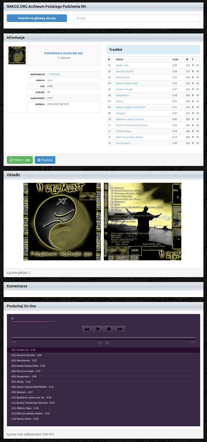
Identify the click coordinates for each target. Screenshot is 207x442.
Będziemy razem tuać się (130, 119)
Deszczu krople (124, 89)
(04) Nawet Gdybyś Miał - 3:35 (28, 365)
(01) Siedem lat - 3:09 (23, 350)
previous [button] (86, 329)
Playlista (45, 160)
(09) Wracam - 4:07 (22, 392)
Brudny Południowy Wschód (131, 125)
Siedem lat (122, 65)
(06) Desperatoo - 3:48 (24, 376)
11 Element (53, 74)
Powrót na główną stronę (37, 18)
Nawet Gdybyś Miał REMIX (130, 107)
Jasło (50, 80)
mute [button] (13, 318)
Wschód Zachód (124, 71)
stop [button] (109, 329)
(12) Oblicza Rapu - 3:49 (25, 408)
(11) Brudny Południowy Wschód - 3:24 (33, 402)
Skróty (119, 101)
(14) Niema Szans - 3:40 (25, 418)
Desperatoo (122, 95)
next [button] (120, 329)
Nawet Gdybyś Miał (126, 83)
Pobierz (20, 160)
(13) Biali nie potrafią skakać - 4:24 (31, 413)
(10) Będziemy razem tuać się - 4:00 (31, 397)
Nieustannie (123, 77)
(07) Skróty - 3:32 (21, 381)
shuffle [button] (107, 343)
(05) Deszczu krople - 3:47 (26, 371)
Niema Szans (123, 143)
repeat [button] (100, 343)
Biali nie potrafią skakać (129, 137)
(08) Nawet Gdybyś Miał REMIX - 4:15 (33, 387)
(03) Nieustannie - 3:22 (24, 360)
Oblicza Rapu (123, 131)
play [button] (98, 329)
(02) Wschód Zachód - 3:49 (27, 355)
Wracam (120, 113)
